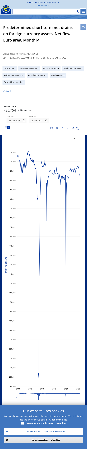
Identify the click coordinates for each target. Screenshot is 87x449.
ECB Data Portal (43, 5)
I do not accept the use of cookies (45, 440)
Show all (7, 91)
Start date (11, 117)
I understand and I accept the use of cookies (45, 431)
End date (32, 117)
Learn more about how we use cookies (46, 423)
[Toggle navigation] (83, 11)
